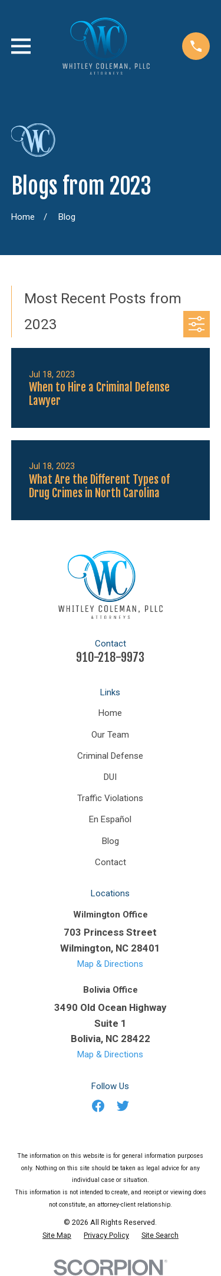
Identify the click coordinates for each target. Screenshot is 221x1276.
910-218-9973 (110, 657)
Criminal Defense (110, 756)
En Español (110, 819)
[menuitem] (56, 1235)
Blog (110, 841)
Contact (110, 862)
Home (110, 713)
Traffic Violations (110, 798)
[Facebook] (98, 1106)
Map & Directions (110, 964)
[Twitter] (123, 1106)
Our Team (110, 734)
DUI (110, 777)
